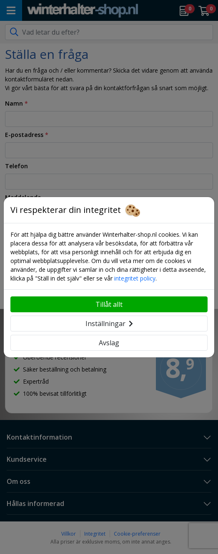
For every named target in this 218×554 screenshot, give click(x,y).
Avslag (109, 342)
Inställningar (109, 323)
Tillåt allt (109, 304)
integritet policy (134, 278)
